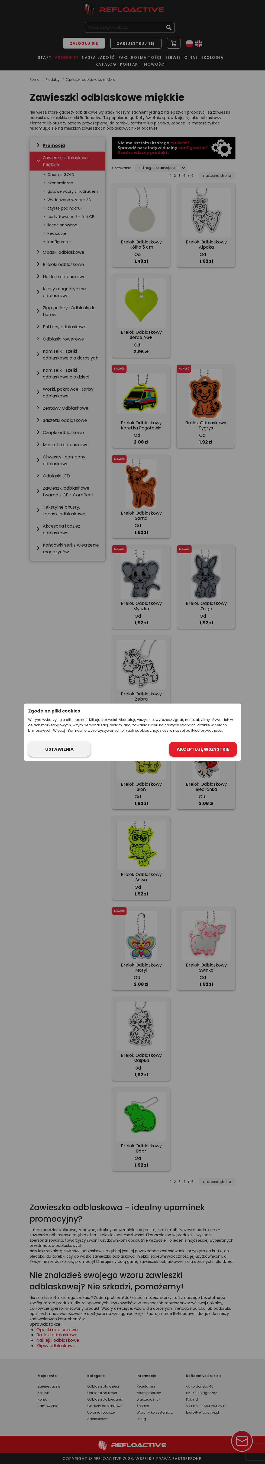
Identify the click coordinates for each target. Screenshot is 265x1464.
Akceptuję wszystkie (203, 749)
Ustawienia (59, 749)
